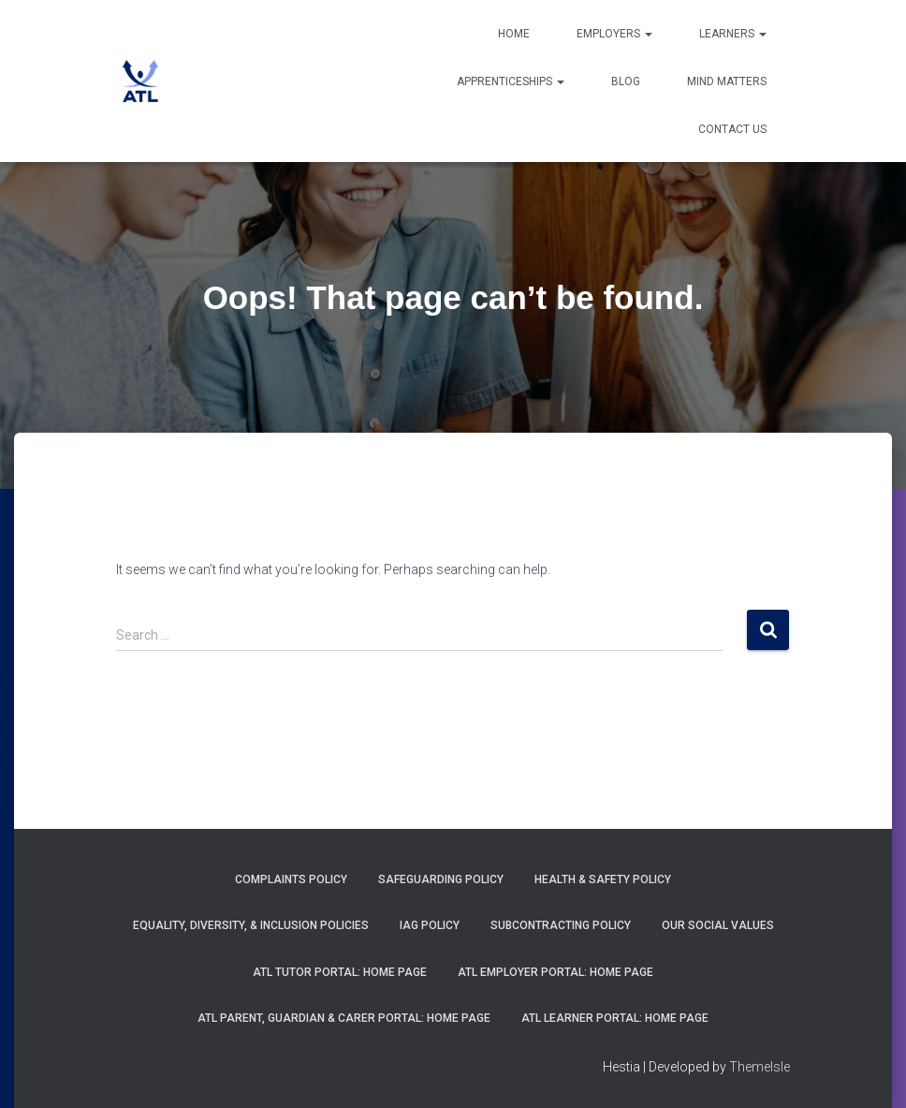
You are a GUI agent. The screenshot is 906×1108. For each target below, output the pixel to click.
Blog (625, 81)
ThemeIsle (759, 1066)
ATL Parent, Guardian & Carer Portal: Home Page (343, 1018)
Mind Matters (727, 81)
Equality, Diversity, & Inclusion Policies (251, 925)
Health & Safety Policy (602, 879)
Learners (733, 33)
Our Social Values (718, 925)
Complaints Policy (291, 879)
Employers (614, 33)
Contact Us (732, 129)
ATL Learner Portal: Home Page (615, 1018)
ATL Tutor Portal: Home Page (340, 972)
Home (514, 33)
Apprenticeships (510, 81)
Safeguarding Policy (441, 879)
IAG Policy (430, 925)
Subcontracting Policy (560, 925)
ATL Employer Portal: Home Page (555, 972)
